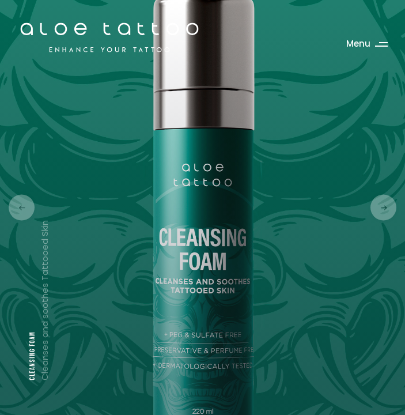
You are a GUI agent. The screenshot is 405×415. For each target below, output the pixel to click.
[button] (22, 208)
